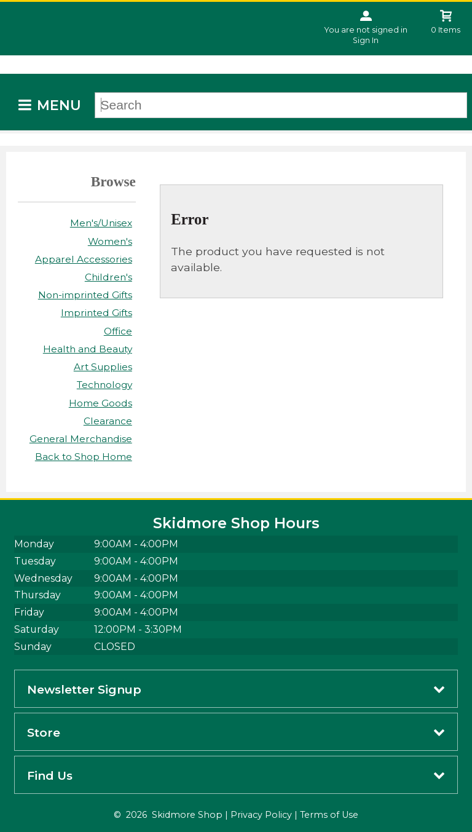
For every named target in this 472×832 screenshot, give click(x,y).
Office (118, 331)
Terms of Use (329, 814)
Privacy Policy (261, 814)
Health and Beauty (87, 349)
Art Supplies (103, 367)
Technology (104, 384)
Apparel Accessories (83, 259)
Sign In (366, 40)
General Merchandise (81, 439)
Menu (59, 105)
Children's (108, 277)
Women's (110, 241)
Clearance (108, 421)
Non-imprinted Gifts (85, 295)
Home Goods (100, 403)
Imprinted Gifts (96, 313)
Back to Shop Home (83, 456)
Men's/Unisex (101, 223)
